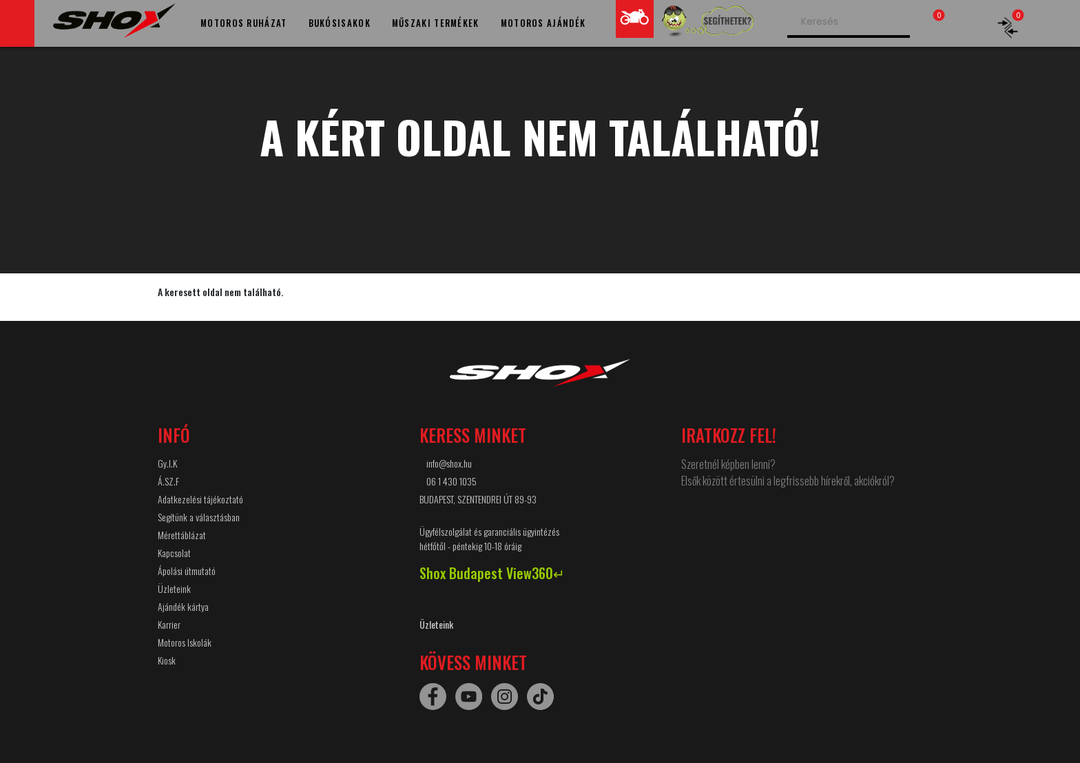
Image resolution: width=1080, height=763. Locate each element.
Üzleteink (174, 588)
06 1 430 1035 (451, 481)
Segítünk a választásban (199, 517)
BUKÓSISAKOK (340, 23)
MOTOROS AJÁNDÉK (543, 23)
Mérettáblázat (182, 534)
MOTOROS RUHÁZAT (243, 23)
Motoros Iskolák (184, 642)
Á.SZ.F (168, 481)
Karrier (169, 624)
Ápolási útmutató (187, 570)
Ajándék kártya (183, 606)
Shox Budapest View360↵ (492, 573)
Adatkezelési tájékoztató (200, 499)
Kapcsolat (174, 552)
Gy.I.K (167, 463)
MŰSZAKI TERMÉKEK (435, 23)
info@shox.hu (449, 463)
